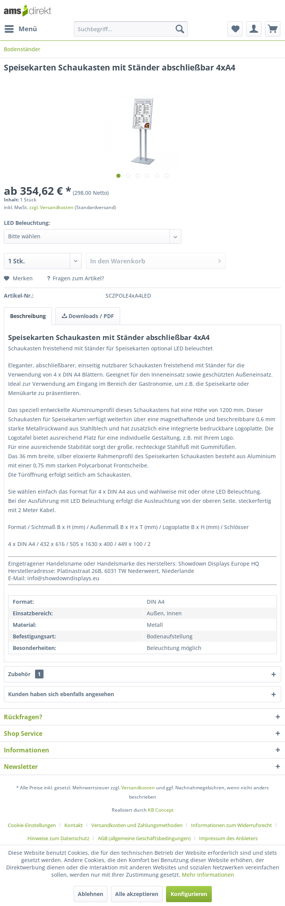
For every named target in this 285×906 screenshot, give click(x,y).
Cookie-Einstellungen (32, 825)
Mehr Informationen (208, 874)
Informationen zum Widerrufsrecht (231, 825)
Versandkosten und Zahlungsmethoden (137, 825)
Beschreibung (28, 316)
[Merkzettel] (235, 29)
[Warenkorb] (272, 29)
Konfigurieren (189, 894)
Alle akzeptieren (136, 894)
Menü (21, 28)
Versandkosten (138, 787)
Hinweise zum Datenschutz (58, 838)
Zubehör (26, 674)
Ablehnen (90, 894)
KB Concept (161, 810)
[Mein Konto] (254, 29)
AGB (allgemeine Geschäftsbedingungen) (144, 838)
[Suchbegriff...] (131, 29)
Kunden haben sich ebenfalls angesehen (61, 694)
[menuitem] (20, 29)
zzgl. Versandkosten (51, 207)
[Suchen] (180, 29)
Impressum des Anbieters (228, 838)
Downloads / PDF (88, 316)
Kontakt (73, 825)
